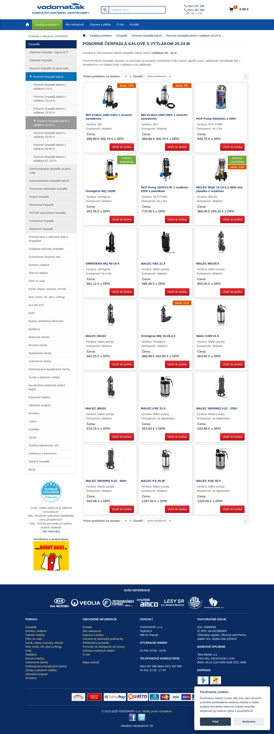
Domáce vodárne (39, 264)
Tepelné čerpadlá (39, 461)
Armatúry (34, 413)
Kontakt (134, 24)
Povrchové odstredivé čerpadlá (48, 188)
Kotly (32, 313)
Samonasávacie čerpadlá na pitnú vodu (50, 170)
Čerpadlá (34, 44)
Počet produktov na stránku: (102, 76)
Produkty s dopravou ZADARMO (48, 36)
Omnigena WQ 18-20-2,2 (158, 336)
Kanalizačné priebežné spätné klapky (47, 387)
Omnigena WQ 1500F (101, 191)
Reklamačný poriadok (96, 642)
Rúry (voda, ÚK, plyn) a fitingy (47, 297)
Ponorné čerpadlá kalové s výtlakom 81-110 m (49, 158)
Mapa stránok (91, 662)
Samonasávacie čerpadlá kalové (49, 180)
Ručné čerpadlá (39, 196)
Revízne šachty (38, 345)
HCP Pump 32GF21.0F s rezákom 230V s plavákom (164, 189)
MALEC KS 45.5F (153, 480)
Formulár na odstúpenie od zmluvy (104, 646)
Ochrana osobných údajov (99, 650)
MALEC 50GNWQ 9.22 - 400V (106, 480)
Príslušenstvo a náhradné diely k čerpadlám (48, 238)
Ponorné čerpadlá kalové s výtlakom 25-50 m (49, 134)
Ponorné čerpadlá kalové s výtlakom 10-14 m (49, 98)
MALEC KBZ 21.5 (153, 263)
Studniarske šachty (40, 353)
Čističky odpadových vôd (44, 445)
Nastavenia (248, 721)
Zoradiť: (138, 76)
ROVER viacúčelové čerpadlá (48, 212)
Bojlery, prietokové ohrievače (46, 321)
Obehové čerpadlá (41, 60)
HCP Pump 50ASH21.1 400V (216, 118)
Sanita (32, 437)
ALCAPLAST (36, 305)
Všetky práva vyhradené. (157, 711)
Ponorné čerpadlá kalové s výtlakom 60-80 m (49, 146)
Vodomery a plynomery (43, 453)
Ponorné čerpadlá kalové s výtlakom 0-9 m (49, 86)
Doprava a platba (100, 24)
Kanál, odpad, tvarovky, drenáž (47, 289)
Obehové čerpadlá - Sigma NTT (49, 52)
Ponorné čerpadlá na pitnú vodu (49, 68)
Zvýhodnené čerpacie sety (45, 256)
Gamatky (34, 429)
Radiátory (34, 329)
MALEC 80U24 (96, 408)
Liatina (33, 421)
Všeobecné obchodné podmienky (103, 638)
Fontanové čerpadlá (42, 220)
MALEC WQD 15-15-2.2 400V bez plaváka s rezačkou (219, 189)
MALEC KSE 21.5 (153, 408)
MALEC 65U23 (96, 336)
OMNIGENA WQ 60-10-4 (102, 263)
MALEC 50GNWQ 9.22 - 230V (216, 408)
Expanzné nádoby (40, 397)
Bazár (32, 469)
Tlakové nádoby (38, 272)
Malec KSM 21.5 (207, 336)
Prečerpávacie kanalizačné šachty (49, 369)
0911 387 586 (196, 10)
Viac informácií (51, 531)
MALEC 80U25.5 (207, 263)
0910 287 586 (196, 6)
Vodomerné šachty (40, 361)
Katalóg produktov (47, 24)
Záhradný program (40, 405)
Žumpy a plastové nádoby (44, 377)
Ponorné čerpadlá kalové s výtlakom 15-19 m (49, 110)
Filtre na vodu (37, 281)
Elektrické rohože (39, 337)
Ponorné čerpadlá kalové (48, 76)
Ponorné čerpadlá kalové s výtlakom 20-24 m (51, 122)
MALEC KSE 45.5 (208, 480)
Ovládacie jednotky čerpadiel (46, 248)
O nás (120, 24)
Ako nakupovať (74, 24)
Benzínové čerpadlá (42, 204)
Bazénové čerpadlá (41, 228)
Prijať (215, 721)
